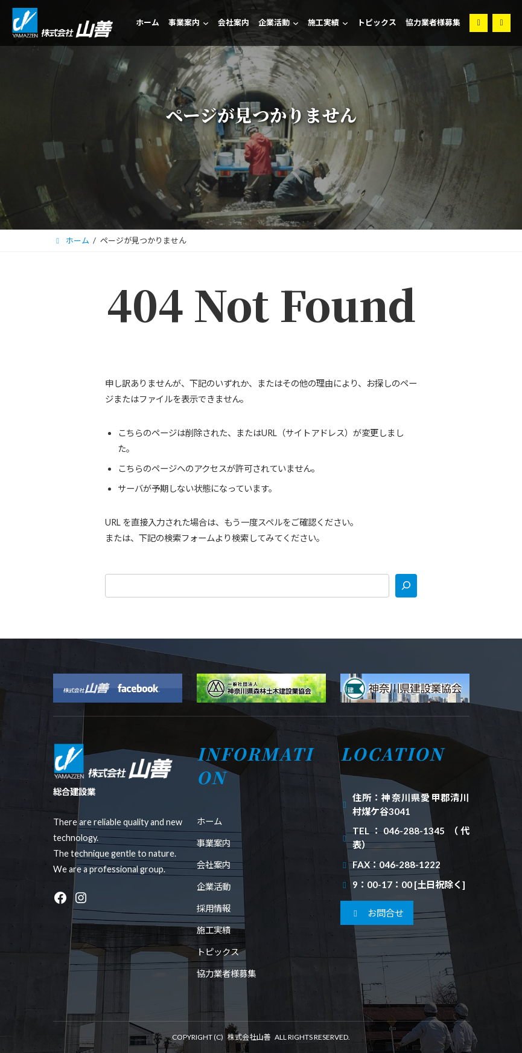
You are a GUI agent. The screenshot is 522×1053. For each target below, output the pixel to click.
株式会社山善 (249, 1037)
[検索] (406, 585)
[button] (377, 913)
